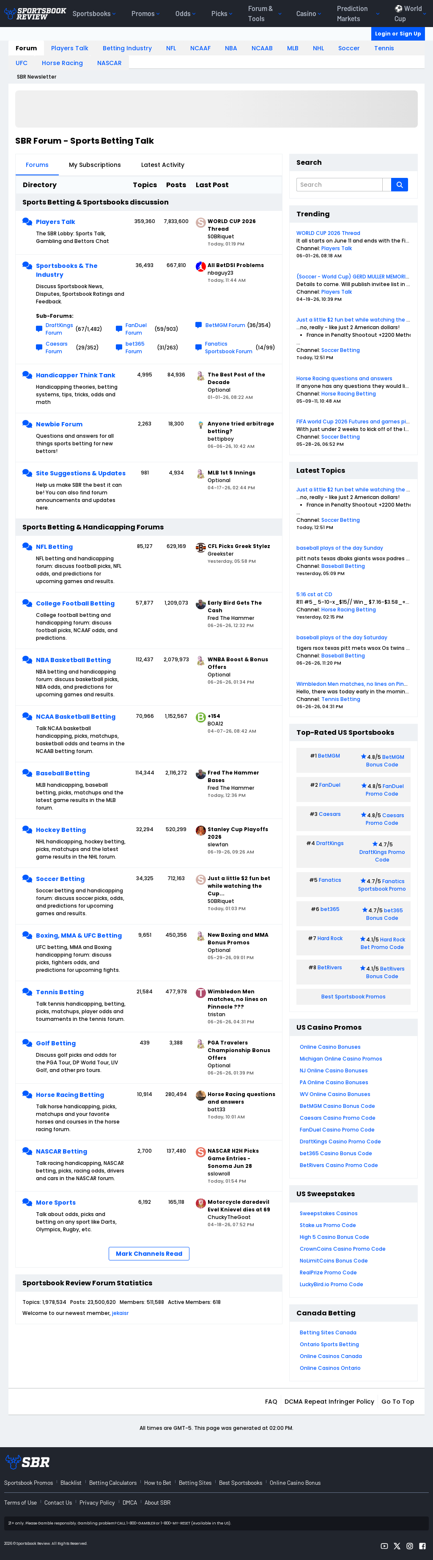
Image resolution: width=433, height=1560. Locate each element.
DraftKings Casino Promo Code (340, 1141)
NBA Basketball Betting (73, 660)
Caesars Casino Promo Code (337, 1117)
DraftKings (330, 843)
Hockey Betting (61, 830)
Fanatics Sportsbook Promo (382, 885)
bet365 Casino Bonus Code (336, 1153)
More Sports (56, 1202)
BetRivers (330, 967)
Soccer (349, 48)
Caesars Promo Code (385, 819)
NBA (231, 48)
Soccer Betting (60, 879)
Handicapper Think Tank (75, 375)
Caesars (330, 814)
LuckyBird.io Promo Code (331, 1284)
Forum (26, 48)
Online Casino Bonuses (330, 1046)
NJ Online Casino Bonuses (334, 1070)
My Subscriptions (95, 165)
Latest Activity (162, 165)
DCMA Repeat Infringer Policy (329, 1401)
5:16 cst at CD (314, 594)
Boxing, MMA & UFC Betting (79, 935)
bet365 (330, 909)
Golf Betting (56, 1043)
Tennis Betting (60, 992)
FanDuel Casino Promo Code (337, 1129)
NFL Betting (54, 547)
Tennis (384, 48)
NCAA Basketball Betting (75, 716)
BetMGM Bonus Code (385, 760)
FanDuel (329, 784)
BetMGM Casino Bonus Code (337, 1106)
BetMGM (329, 755)
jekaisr (120, 1313)
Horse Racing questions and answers (344, 378)
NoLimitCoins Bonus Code (334, 1260)
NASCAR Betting (61, 1151)
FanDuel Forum (136, 329)
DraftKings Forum (59, 329)
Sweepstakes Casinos (329, 1213)
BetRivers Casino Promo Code (339, 1165)
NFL (171, 48)
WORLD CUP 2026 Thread (328, 233)
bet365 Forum (135, 347)
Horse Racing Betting (70, 1095)
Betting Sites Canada (328, 1332)
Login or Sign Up (398, 33)
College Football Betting (75, 603)
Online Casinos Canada (331, 1356)
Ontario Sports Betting (329, 1344)
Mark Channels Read (149, 1253)
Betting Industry (127, 48)
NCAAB (262, 48)
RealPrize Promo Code (328, 1272)
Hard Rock (330, 938)
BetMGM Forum (225, 325)
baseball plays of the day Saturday (341, 637)
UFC (21, 63)
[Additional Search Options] (387, 184)
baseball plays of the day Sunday (339, 547)
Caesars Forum (57, 347)
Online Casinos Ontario (330, 1368)
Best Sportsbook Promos (353, 996)
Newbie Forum (59, 424)
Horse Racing (62, 63)
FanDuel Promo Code (385, 790)
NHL (318, 48)
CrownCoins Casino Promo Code (343, 1248)
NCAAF (200, 48)
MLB (293, 48)
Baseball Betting (63, 773)
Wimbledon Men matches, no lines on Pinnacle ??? (362, 683)
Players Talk (69, 48)
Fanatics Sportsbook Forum (228, 347)
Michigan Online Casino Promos (341, 1058)
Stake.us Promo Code (328, 1225)
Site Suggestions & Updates (81, 473)
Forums (37, 165)
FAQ (271, 1401)
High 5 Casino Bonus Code (334, 1237)
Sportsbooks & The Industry (67, 270)
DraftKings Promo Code (382, 855)
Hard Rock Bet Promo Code (383, 943)
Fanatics (330, 880)
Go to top (397, 1401)
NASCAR (109, 63)
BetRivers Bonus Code (385, 972)
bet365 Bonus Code (384, 914)
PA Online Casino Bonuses (334, 1082)
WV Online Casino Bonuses (335, 1094)
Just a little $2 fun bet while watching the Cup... (358, 319)
